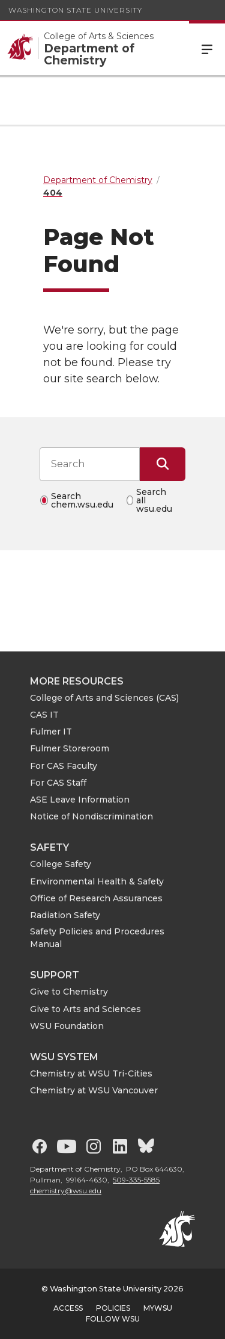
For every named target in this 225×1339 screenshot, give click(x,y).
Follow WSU (113, 1318)
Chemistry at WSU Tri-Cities (91, 1073)
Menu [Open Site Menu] (207, 48)
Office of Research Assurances (96, 898)
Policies (113, 1308)
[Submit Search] (162, 464)
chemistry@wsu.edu (65, 1190)
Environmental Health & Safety (97, 881)
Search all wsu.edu (154, 500)
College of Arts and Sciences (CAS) (104, 697)
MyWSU (157, 1308)
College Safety (60, 864)
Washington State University (75, 9)
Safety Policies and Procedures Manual (97, 937)
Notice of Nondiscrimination (91, 816)
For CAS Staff (58, 782)
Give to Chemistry (69, 991)
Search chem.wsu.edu (82, 500)
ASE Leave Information (80, 799)
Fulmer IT (51, 731)
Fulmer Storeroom (69, 748)
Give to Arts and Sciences (85, 1009)
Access (68, 1308)
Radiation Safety (65, 915)
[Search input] (90, 464)
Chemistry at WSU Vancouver (94, 1090)
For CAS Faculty (63, 765)
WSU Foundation (67, 1026)
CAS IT (44, 714)
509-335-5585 (136, 1179)
